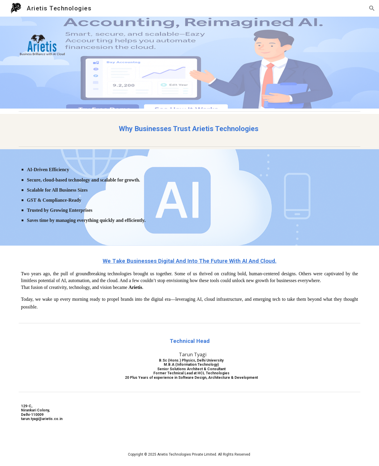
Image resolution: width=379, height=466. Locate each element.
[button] (372, 8)
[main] (189, 129)
